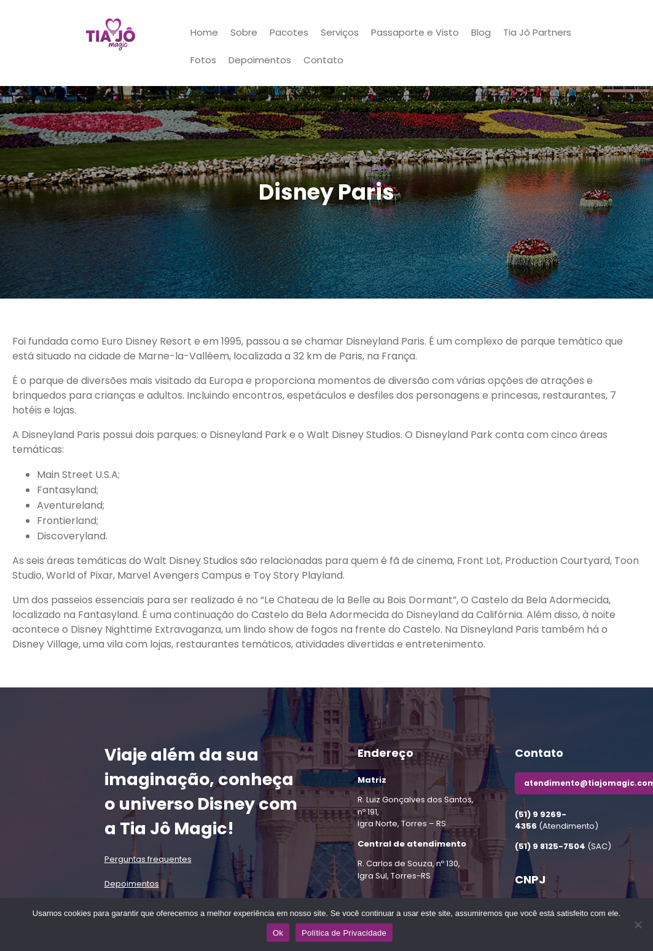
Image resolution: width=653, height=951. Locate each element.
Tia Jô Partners (537, 32)
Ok (278, 932)
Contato (323, 59)
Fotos (203, 59)
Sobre (243, 32)
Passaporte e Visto (415, 32)
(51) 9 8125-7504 (550, 846)
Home (204, 32)
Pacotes (289, 32)
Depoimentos (260, 59)
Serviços (340, 32)
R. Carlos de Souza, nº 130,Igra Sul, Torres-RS (409, 870)
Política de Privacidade (344, 932)
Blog (481, 32)
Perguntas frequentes (148, 859)
